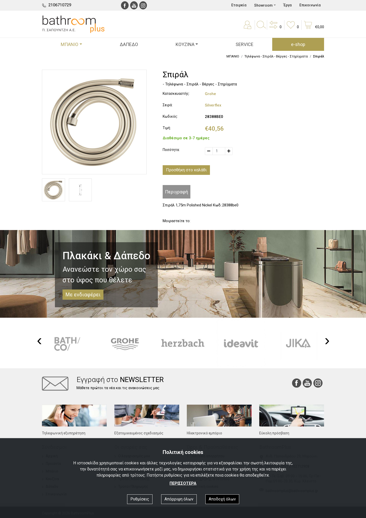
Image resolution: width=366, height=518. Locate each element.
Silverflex (213, 105)
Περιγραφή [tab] (176, 191)
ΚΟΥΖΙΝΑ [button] (185, 44)
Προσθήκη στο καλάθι (186, 169)
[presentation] (39, 340)
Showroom (263, 5)
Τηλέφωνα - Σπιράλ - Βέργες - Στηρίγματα (276, 56)
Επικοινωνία (310, 5)
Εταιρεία (239, 5)
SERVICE (244, 44)
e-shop (298, 44)
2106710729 (59, 5)
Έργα (287, 5)
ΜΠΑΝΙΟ (232, 56)
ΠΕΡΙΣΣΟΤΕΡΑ (183, 483)
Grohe (210, 94)
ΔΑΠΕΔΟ (129, 44)
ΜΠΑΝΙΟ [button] (69, 44)
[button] (275, 28)
